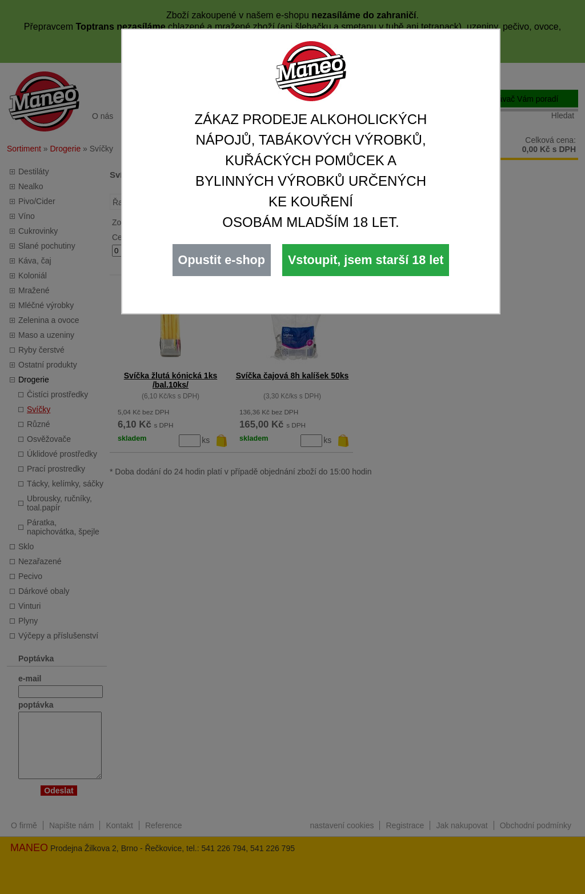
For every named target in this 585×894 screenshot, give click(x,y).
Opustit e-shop (221, 260)
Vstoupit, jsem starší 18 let (365, 260)
